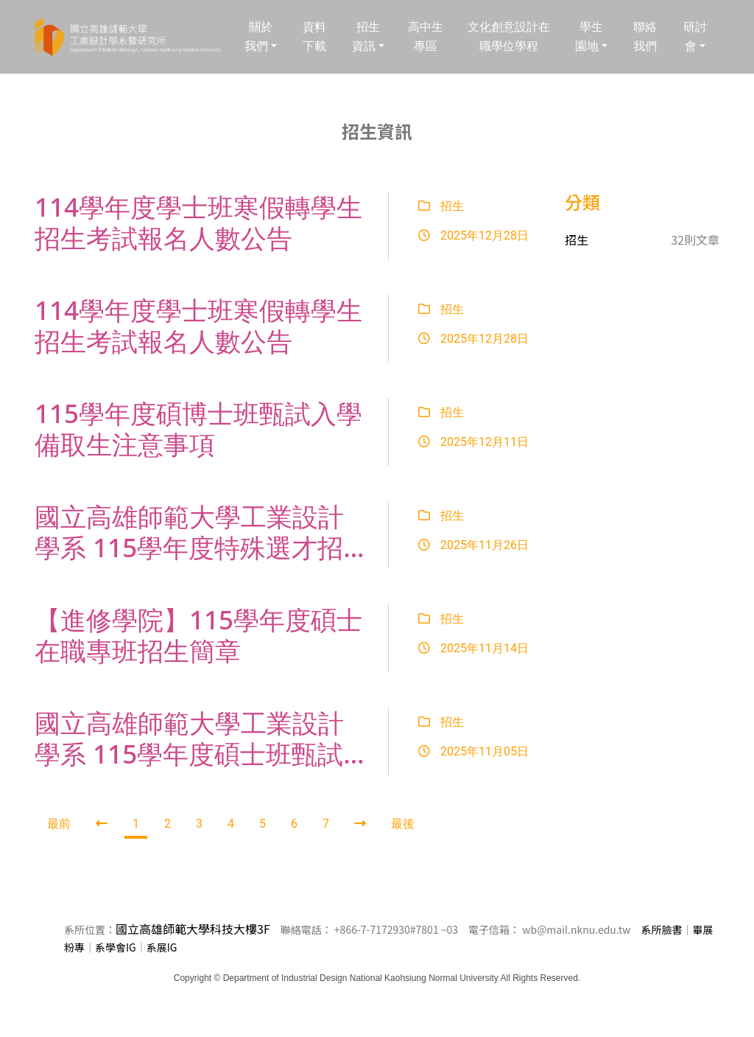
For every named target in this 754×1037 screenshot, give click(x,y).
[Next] (360, 824)
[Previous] (101, 824)
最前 (59, 824)
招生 (441, 206)
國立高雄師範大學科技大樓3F (193, 929)
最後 (403, 824)
